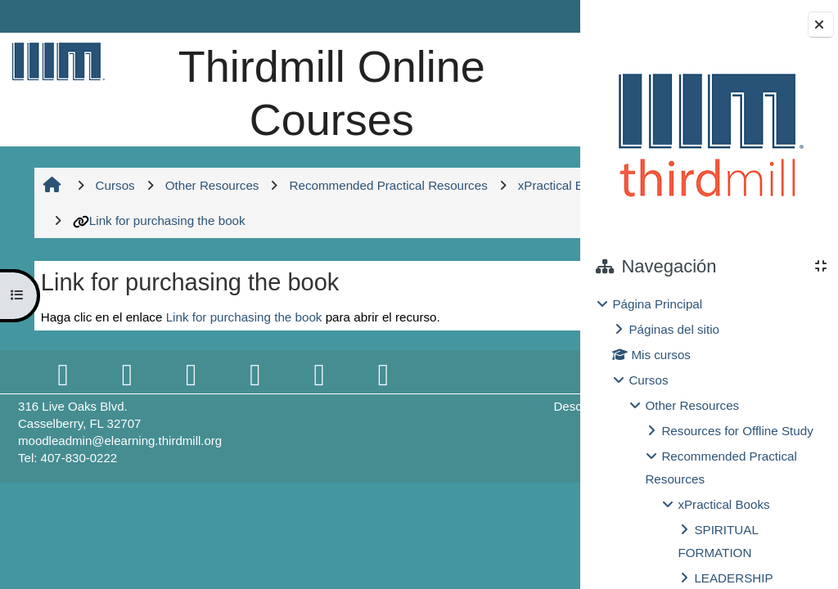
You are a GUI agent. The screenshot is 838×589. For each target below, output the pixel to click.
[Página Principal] (55, 61)
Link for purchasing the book (389, 274)
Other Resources (692, 405)
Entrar (535, 16)
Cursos (648, 380)
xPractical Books (723, 504)
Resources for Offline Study (737, 431)
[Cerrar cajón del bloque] (821, 24)
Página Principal (657, 304)
